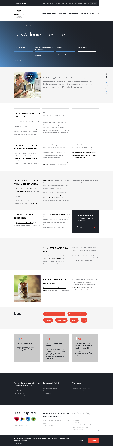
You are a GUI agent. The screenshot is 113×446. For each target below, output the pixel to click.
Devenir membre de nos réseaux (23, 396)
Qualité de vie (17, 60)
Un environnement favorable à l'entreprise (43, 54)
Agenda (86, 3)
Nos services (17, 390)
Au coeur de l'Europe (19, 47)
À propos (57, 3)
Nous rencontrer (48, 3)
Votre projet (62, 13)
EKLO (84, 320)
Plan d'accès (75, 420)
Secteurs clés (73, 13)
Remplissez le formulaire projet (81, 388)
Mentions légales (76, 422)
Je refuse (80, 440)
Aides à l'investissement (20, 54)
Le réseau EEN (18, 189)
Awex (19, 14)
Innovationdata (61, 320)
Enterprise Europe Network (77, 313)
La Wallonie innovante (83, 54)
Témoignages (78, 3)
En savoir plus (18, 443)
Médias (71, 3)
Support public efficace (62, 54)
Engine (16, 121)
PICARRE (74, 320)
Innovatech (48, 320)
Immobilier (59, 47)
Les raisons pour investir (50, 388)
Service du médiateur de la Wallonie (81, 425)
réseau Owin (76, 250)
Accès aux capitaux (82, 47)
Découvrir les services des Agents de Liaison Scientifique (85, 217)
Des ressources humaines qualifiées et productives (44, 48)
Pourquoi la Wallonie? (49, 13)
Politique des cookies (78, 432)
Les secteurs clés (48, 391)
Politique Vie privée (77, 429)
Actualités (64, 3)
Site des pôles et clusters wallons (54, 313)
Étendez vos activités (87, 13)
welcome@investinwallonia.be (80, 427)
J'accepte (93, 440)
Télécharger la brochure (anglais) (86, 227)
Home (15, 26)
